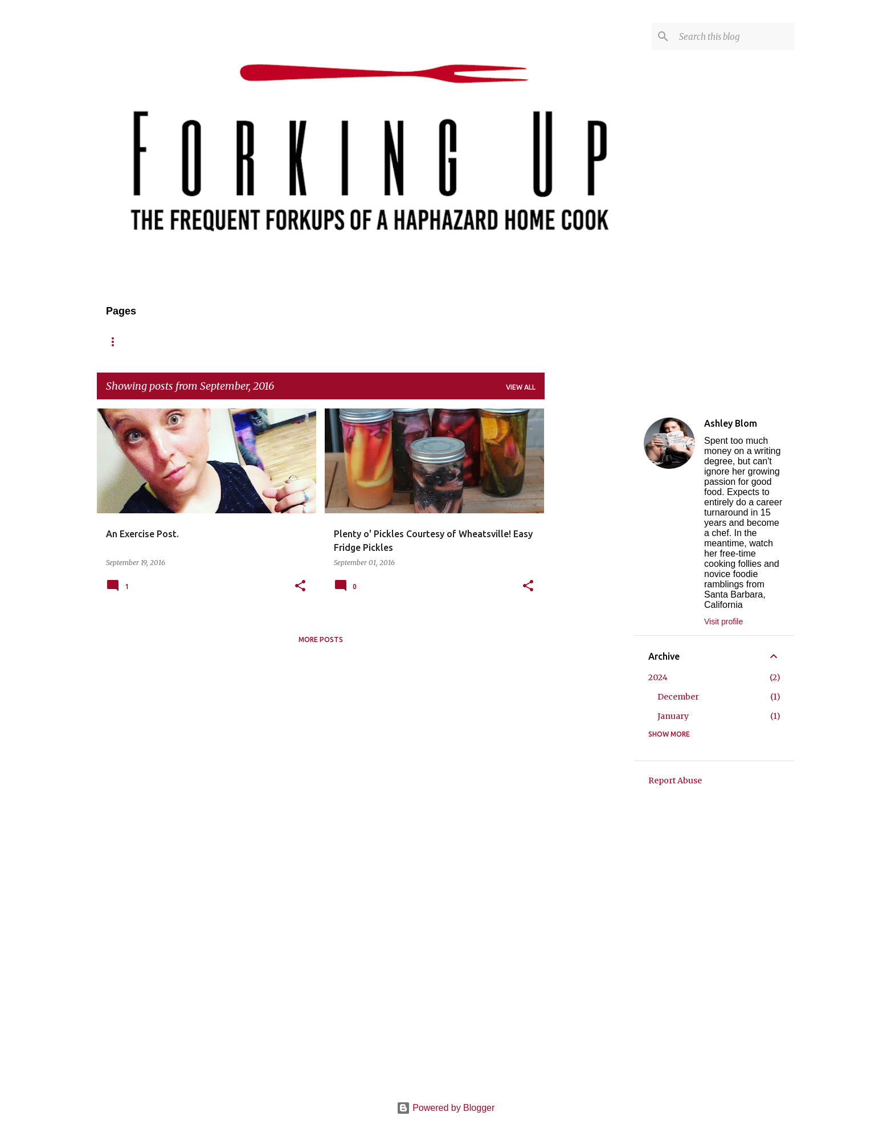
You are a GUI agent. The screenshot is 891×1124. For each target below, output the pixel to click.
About (165, 341)
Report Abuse (675, 780)
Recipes (217, 341)
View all (521, 387)
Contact (331, 341)
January (673, 716)
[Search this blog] (734, 36)
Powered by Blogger (446, 1108)
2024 (658, 677)
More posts (321, 639)
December (678, 697)
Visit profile (723, 621)
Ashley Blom (730, 423)
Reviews (273, 341)
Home (117, 341)
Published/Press (405, 341)
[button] (300, 586)
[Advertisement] (589, 579)
